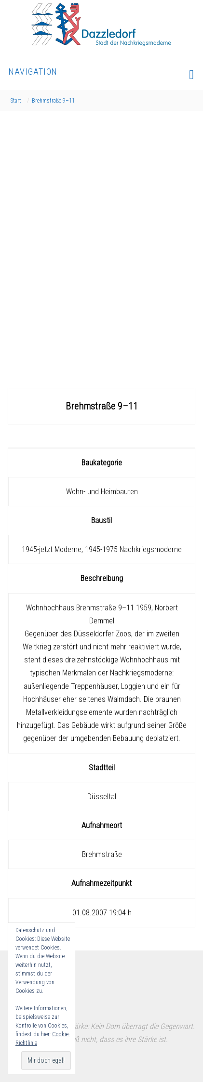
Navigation (101, 73)
